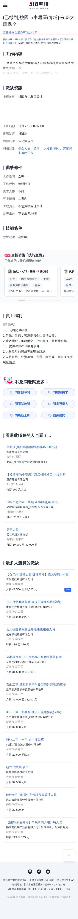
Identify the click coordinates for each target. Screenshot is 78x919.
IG (30, 871)
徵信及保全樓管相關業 (45, 39)
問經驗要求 (60, 392)
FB (39, 871)
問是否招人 (60, 403)
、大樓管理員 (49, 148)
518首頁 (19, 39)
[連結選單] (5, 5)
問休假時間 (22, 392)
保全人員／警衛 (29, 148)
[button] (21, 300)
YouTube (48, 871)
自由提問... (60, 415)
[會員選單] (73, 5)
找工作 (28, 39)
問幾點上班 (22, 415)
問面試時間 (22, 403)
